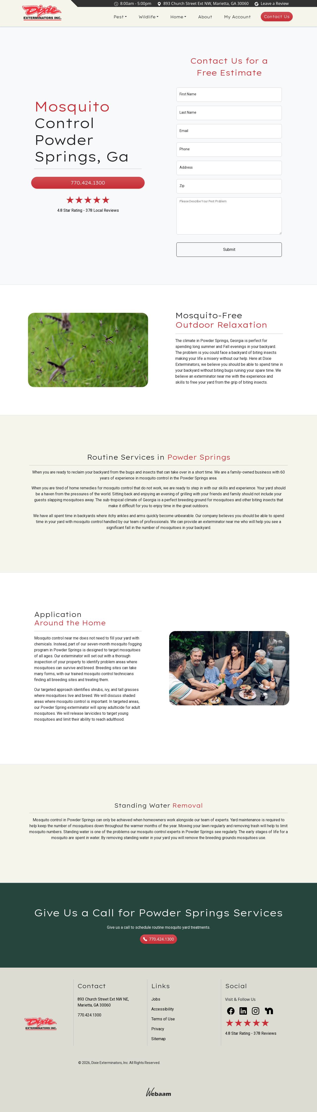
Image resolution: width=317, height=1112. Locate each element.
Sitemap (158, 1038)
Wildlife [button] (147, 16)
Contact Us (277, 16)
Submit (229, 249)
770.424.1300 (88, 183)
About (205, 16)
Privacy (157, 1029)
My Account (237, 16)
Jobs (155, 999)
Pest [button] (119, 16)
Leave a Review (273, 3)
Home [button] (176, 16)
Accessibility (162, 1009)
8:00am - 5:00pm (133, 3)
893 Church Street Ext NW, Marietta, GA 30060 (204, 3)
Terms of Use (163, 1019)
